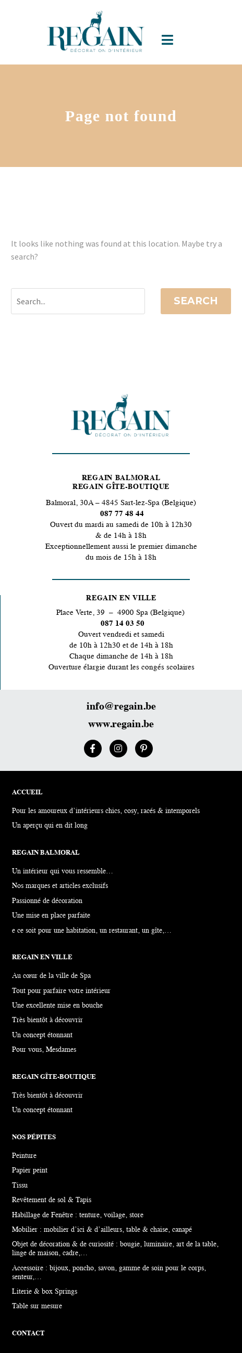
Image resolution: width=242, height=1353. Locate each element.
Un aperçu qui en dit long (50, 826)
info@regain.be (121, 707)
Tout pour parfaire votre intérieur (61, 991)
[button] (168, 40)
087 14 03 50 (122, 624)
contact (28, 1333)
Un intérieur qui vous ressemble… (62, 871)
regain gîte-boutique (54, 1077)
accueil (27, 792)
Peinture (24, 1156)
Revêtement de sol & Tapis (51, 1200)
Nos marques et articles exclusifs (60, 886)
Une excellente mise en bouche (57, 1006)
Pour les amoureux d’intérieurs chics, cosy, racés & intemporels (106, 811)
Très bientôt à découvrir (47, 1096)
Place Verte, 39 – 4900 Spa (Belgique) (121, 613)
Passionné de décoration (47, 901)
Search (196, 301)
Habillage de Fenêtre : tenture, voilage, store (77, 1215)
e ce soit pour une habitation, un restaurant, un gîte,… (92, 931)
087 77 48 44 (121, 514)
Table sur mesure (37, 1306)
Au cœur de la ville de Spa (51, 976)
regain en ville (42, 957)
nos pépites (34, 1137)
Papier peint (29, 1171)
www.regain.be (121, 724)
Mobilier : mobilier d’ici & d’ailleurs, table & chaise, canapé (102, 1230)
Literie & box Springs (44, 1292)
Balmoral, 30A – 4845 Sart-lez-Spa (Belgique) (121, 503)
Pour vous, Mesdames (44, 1050)
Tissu (20, 1186)
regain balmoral (46, 852)
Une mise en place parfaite (51, 916)
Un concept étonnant (42, 1110)
